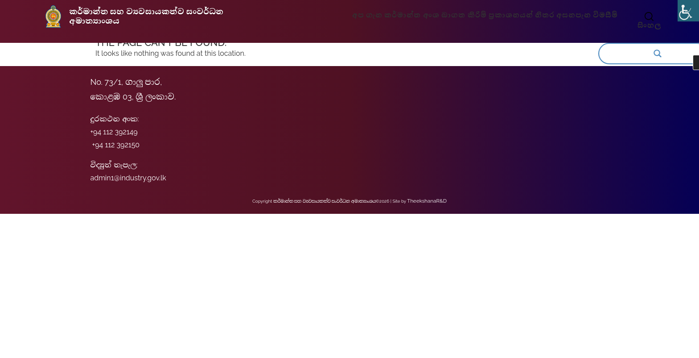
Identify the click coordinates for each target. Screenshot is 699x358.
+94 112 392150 (116, 145)
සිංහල (643, 25)
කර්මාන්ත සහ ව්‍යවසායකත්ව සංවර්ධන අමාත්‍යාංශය (144, 16)
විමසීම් (598, 15)
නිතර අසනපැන (557, 15)
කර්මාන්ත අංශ (417, 15)
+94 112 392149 (113, 132)
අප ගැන (375, 15)
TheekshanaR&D (427, 200)
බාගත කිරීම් (465, 15)
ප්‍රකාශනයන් (509, 15)
